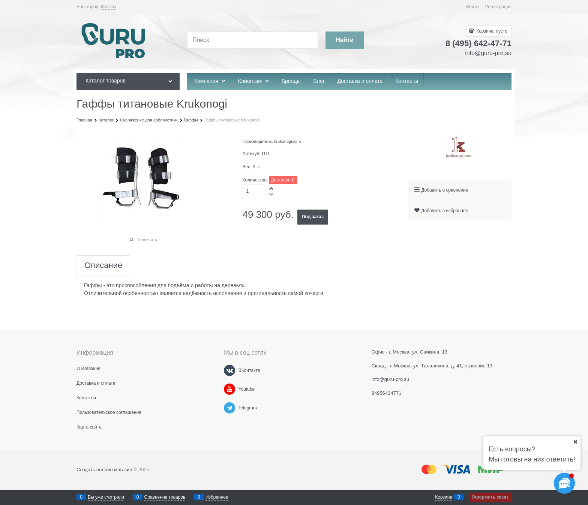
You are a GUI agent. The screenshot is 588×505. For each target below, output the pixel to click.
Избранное (217, 497)
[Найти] (345, 40)
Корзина (443, 497)
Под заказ (313, 216)
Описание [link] (103, 265)
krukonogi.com (287, 141)
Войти (472, 6)
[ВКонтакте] (229, 370)
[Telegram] (229, 408)
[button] (271, 188)
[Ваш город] (575, 441)
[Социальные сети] (564, 483)
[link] (108, 7)
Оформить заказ (490, 497)
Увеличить (147, 239)
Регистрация (498, 6)
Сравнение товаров (165, 497)
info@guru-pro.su (488, 53)
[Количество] (254, 191)
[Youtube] (229, 389)
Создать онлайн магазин (104, 469)
